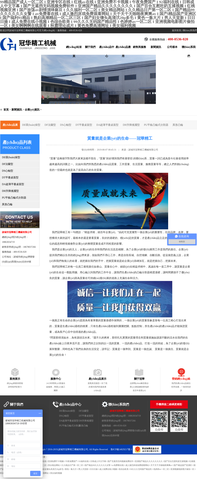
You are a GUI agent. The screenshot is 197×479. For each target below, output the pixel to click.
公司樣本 (172, 47)
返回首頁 (176, 30)
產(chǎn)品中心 (106, 48)
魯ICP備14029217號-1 (121, 449)
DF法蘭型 (50, 124)
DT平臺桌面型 (84, 124)
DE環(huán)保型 (31, 124)
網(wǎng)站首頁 (74, 48)
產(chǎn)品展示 (10, 126)
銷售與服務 (139, 47)
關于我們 (90, 47)
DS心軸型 (65, 124)
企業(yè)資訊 (32, 109)
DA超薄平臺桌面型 (107, 124)
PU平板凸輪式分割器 (156, 124)
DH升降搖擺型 (131, 124)
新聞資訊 (156, 47)
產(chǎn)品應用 (123, 48)
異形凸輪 (178, 124)
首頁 (6, 109)
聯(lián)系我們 (190, 30)
